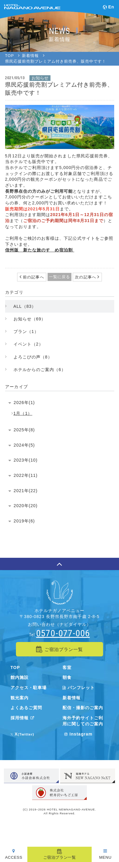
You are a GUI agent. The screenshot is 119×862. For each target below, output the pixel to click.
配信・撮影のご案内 (83, 707)
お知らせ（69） (30, 319)
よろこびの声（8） (33, 357)
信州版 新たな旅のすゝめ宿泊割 (40, 250)
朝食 (67, 677)
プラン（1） (26, 331)
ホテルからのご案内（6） (40, 369)
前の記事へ (33, 277)
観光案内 (20, 697)
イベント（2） (28, 344)
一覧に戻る (59, 277)
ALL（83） (25, 306)
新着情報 (72, 697)
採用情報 (23, 717)
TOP (15, 667)
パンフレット (79, 687)
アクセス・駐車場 (29, 687)
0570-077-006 (63, 633)
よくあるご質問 (26, 707)
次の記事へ (86, 277)
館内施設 (20, 677)
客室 (67, 667)
